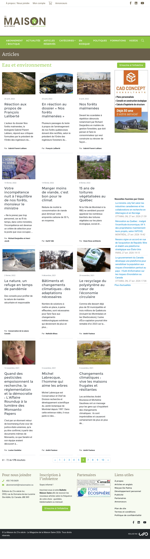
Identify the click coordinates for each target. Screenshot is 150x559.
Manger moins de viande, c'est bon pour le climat (55, 194)
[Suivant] (108, 460)
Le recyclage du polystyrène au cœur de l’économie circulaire (92, 289)
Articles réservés (49, 42)
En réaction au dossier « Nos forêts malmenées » (54, 110)
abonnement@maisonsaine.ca (19, 485)
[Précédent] (55, 460)
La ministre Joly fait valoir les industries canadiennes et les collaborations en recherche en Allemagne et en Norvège (130, 208)
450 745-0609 (12, 481)
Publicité (119, 494)
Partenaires (120, 498)
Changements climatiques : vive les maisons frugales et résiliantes (93, 382)
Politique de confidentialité (128, 515)
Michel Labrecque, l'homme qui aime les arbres (55, 380)
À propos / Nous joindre (17, 3)
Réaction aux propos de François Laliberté (15, 110)
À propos (119, 481)
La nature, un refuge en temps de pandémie (18, 285)
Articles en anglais (123, 484)
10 (103, 460)
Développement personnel (128, 491)
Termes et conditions (125, 512)
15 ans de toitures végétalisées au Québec (92, 194)
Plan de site (120, 508)
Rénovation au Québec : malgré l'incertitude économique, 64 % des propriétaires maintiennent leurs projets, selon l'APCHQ (130, 226)
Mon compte (39, 3)
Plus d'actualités (123, 285)
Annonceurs (120, 501)
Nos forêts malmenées (89, 106)
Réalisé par (132, 534)
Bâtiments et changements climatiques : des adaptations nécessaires (56, 289)
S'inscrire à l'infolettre (131, 65)
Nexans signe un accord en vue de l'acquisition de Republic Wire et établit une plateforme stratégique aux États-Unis (131, 244)
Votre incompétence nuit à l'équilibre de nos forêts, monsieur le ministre (18, 198)
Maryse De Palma (123, 488)
